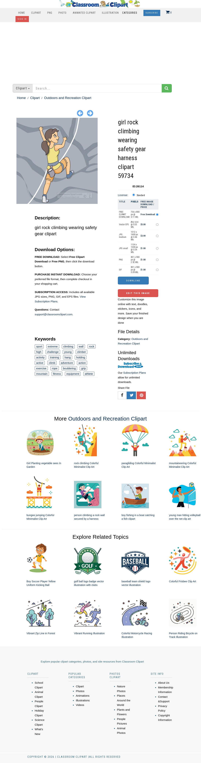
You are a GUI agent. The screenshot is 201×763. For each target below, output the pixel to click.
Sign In (22, 19)
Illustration (110, 12)
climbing (68, 346)
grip (83, 368)
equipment (72, 373)
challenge (53, 351)
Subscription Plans (134, 372)
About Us (163, 682)
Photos (80, 691)
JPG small (123, 248)
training (54, 357)
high (38, 351)
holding (80, 357)
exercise (41, 368)
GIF (120, 269)
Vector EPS (124, 224)
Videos (80, 704)
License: (123, 195)
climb (52, 362)
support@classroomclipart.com (53, 314)
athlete (89, 373)
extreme (53, 346)
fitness (57, 373)
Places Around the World (123, 700)
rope (54, 368)
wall (81, 346)
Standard (141, 195)
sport (39, 346)
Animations (82, 695)
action (82, 362)
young (68, 351)
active (39, 362)
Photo (62, 12)
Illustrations (83, 700)
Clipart (36, 12)
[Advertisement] (100, 51)
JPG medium (122, 235)
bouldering (69, 368)
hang (68, 357)
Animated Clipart (84, 12)
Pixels (134, 201)
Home (21, 12)
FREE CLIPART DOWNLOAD (124, 214)
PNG (49, 12)
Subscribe (152, 13)
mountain (42, 373)
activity (40, 357)
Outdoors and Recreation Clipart (67, 98)
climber (81, 351)
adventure (67, 362)
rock (91, 346)
